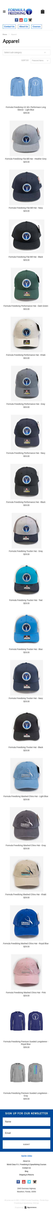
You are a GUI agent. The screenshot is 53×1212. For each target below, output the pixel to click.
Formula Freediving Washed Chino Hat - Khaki (25, 894)
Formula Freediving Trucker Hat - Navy (26, 698)
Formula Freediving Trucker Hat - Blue (26, 649)
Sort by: (25, 60)
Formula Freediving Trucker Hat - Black (26, 747)
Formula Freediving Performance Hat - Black (25, 502)
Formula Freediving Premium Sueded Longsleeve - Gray (25, 1094)
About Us (23, 26)
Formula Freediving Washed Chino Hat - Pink (26, 992)
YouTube (21, 20)
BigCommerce (31, 1207)
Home (5, 34)
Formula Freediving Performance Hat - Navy (25, 453)
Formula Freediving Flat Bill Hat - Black (26, 257)
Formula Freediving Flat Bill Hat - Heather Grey (25, 159)
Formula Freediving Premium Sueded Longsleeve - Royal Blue (25, 1042)
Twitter (25, 20)
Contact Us (9, 26)
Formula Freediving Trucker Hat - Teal (25, 600)
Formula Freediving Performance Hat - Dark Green (26, 306)
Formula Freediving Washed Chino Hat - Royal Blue (26, 943)
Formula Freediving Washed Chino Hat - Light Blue (25, 796)
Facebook (16, 20)
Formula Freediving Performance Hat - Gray (26, 404)
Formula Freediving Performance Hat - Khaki (26, 355)
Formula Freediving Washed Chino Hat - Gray (26, 845)
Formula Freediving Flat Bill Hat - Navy (26, 208)
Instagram (30, 20)
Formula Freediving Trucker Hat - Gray (26, 551)
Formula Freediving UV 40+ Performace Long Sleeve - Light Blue (26, 108)
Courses (37, 26)
